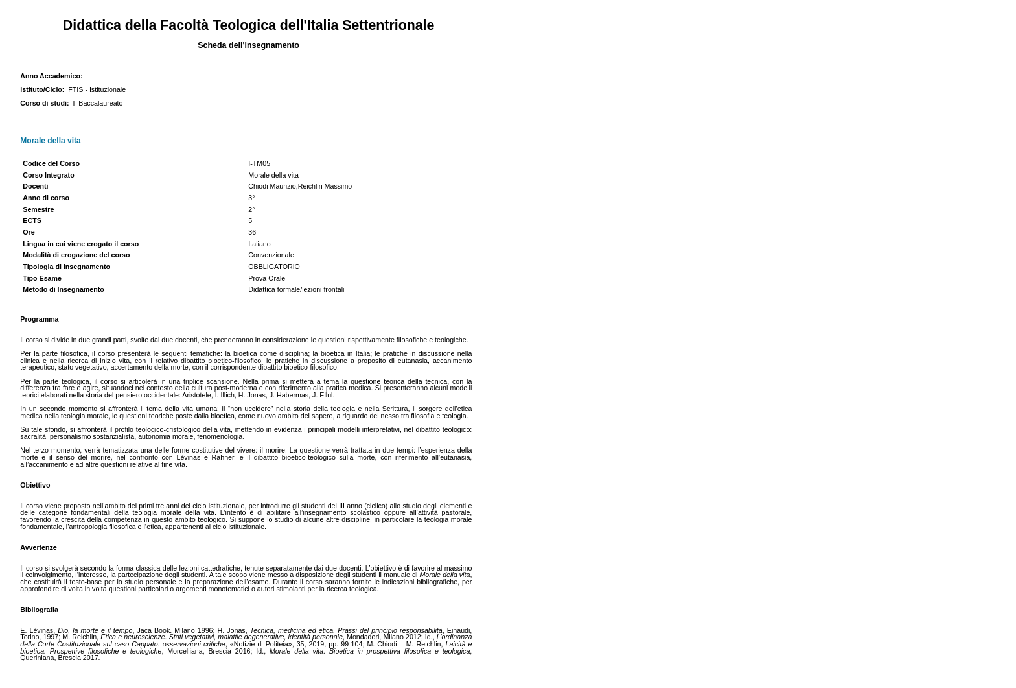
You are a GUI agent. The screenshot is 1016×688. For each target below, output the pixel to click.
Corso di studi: (46, 103)
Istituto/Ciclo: (44, 89)
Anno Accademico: (53, 76)
